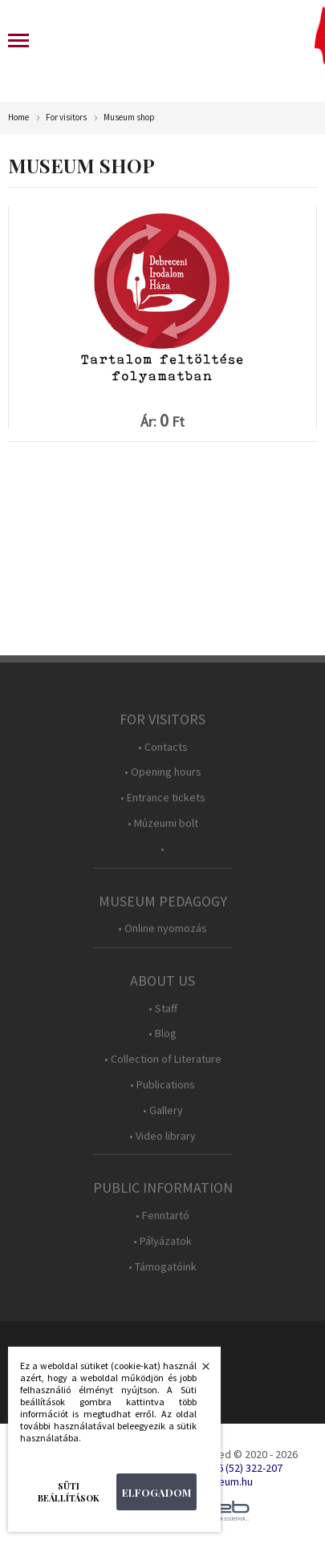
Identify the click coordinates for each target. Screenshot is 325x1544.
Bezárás (197, 1371)
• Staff (162, 1008)
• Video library (162, 1136)
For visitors (66, 117)
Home (18, 117)
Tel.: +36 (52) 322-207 (233, 1468)
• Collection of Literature (162, 1059)
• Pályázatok (162, 1241)
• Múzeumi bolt (163, 823)
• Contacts (163, 747)
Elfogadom (156, 1492)
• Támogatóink (162, 1267)
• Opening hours (162, 772)
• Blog (162, 1033)
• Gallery (163, 1110)
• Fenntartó (162, 1215)
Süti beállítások (69, 1492)
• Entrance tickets (162, 797)
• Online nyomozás (162, 928)
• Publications (162, 1085)
